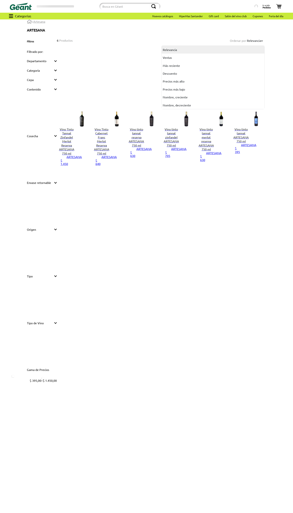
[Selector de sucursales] (55, 6)
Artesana (39, 21)
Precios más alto (173, 81)
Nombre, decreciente (177, 105)
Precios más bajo (174, 89)
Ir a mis (267, 6)
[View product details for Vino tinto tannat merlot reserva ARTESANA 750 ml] (214, 142)
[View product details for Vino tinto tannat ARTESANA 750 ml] (248, 142)
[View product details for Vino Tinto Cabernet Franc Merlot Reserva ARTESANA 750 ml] (109, 142)
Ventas (167, 57)
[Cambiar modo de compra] (87, 6)
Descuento (170, 73)
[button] (42, 51)
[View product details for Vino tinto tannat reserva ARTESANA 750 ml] (144, 142)
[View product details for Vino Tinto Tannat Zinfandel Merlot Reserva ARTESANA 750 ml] (74, 142)
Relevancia (170, 50)
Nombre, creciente (175, 97)
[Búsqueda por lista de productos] (244, 6)
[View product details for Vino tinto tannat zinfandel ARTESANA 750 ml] (179, 142)
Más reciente (171, 65)
